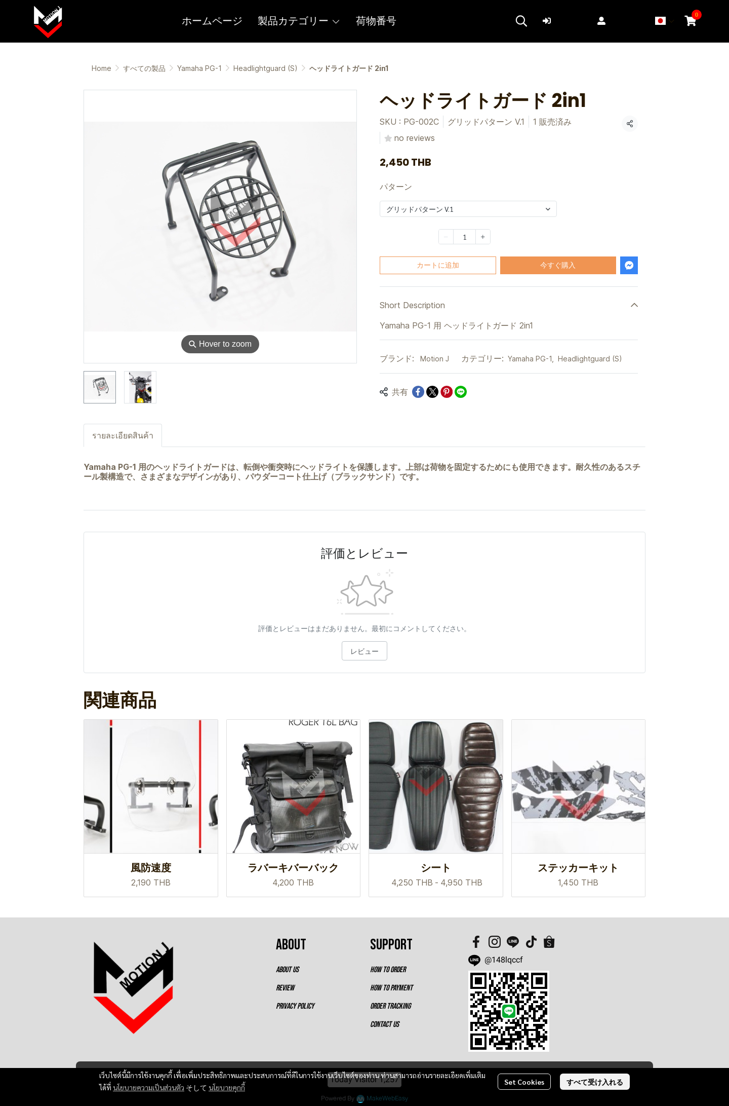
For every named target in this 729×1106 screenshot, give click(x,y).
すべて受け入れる (594, 1081)
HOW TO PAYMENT (391, 988)
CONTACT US (384, 1024)
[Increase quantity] (483, 237)
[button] (521, 20)
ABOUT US (287, 970)
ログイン (565, 20)
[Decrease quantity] (446, 237)
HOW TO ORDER (388, 970)
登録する (619, 20)
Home (101, 68)
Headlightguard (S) (265, 68)
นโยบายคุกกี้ (227, 1087)
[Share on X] (432, 392)
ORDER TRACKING (390, 1006)
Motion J (434, 358)
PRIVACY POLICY (295, 1006)
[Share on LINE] (461, 392)
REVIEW (285, 988)
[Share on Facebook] (418, 392)
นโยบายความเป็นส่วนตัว (148, 1087)
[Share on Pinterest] (446, 392)
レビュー (364, 650)
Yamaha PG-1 (199, 68)
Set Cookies (524, 1081)
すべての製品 (144, 68)
